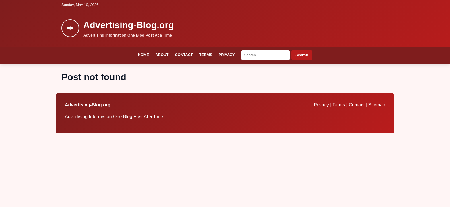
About (161, 55)
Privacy (227, 55)
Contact (184, 55)
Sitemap (376, 104)
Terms (205, 55)
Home (143, 55)
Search (301, 55)
